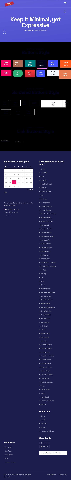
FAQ (42, 277)
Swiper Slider (45, 389)
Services (43, 423)
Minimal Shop (45, 333)
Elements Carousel (47, 236)
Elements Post (45, 251)
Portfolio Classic (46, 345)
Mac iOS (44, 446)
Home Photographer (48, 307)
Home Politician (46, 311)
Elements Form (46, 244)
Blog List (43, 188)
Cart (42, 195)
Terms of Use (63, 474)
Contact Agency (46, 206)
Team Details (45, 397)
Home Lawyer (45, 304)
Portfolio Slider (46, 363)
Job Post (8, 451)
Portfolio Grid (45, 352)
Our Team (8, 447)
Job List (43, 330)
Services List (45, 378)
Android (44, 443)
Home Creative (46, 296)
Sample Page (45, 371)
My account (45, 337)
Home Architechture (48, 292)
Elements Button (46, 232)
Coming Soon (45, 203)
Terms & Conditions (47, 401)
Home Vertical (45, 322)
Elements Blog (45, 225)
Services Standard (47, 382)
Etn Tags (44, 270)
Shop (42, 386)
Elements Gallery (46, 247)
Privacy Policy (51, 474)
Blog (42, 176)
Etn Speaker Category (48, 262)
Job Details (44, 326)
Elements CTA (45, 240)
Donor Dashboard (47, 221)
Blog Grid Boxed (46, 184)
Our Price (44, 341)
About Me (44, 173)
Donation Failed (46, 218)
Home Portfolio (46, 315)
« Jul (5, 192)
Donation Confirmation (48, 214)
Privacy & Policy (46, 367)
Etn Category (45, 255)
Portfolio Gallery (46, 348)
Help (42, 281)
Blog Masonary (46, 191)
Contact (43, 427)
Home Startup (45, 318)
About (43, 169)
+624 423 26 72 (11, 209)
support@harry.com (11, 212)
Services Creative (47, 375)
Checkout (44, 199)
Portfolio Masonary (47, 356)
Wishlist (43, 404)
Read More (6, 63)
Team (42, 393)
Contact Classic (46, 210)
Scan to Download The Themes (51, 453)
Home (43, 285)
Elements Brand (46, 229)
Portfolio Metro (46, 360)
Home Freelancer (47, 300)
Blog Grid (44, 180)
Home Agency (45, 289)
